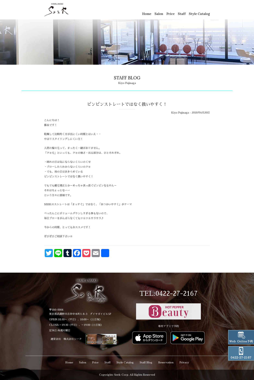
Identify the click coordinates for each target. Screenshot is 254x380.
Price (170, 14)
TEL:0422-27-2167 (168, 293)
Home (146, 14)
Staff (182, 14)
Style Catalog (199, 14)
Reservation (165, 362)
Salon (159, 14)
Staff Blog (146, 362)
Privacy (184, 362)
